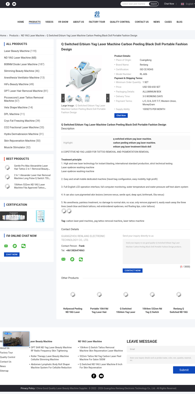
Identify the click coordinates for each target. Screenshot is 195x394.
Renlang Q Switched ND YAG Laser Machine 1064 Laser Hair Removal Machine (178, 310)
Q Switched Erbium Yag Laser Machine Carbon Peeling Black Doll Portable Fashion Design (83, 109)
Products (34, 22)
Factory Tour (97, 22)
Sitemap (4, 371)
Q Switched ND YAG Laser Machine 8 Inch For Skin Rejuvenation (101, 366)
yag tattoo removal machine (108, 221)
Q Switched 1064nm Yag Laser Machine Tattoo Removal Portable (125, 310)
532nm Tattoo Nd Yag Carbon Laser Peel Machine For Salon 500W (100, 358)
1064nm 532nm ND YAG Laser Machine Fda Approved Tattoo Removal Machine (29, 187)
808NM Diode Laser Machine (21, 64)
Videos (49, 22)
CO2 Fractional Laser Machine (21, 127)
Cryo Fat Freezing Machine (19, 120)
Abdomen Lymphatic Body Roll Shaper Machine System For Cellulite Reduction (51, 366)
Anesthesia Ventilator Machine (21, 77)
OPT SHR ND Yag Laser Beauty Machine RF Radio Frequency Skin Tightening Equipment (51, 349)
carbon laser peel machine (79, 221)
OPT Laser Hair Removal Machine (23, 90)
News (157, 22)
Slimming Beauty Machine (19, 71)
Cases (168, 22)
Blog (179, 22)
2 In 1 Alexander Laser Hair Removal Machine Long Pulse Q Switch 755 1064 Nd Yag (32, 178)
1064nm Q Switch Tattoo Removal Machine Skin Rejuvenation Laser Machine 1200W (101, 349)
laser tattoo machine (134, 221)
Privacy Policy (28, 388)
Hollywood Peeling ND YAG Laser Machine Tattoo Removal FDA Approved (72, 310)
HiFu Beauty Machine (16, 84)
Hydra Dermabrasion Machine (21, 134)
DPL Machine (11, 114)
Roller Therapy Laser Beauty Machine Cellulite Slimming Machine (50, 358)
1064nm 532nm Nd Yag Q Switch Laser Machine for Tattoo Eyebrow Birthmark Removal (152, 310)
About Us (78, 22)
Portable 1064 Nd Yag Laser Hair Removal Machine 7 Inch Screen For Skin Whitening (99, 310)
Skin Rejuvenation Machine (19, 140)
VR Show (63, 22)
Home (21, 22)
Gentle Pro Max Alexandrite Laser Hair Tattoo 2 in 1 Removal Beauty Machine (31, 168)
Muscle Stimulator (14, 147)
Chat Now (169, 3)
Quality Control (120, 22)
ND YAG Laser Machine (32, 35)
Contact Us (142, 22)
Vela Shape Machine (15, 107)
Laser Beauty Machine (17, 51)
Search (154, 4)
